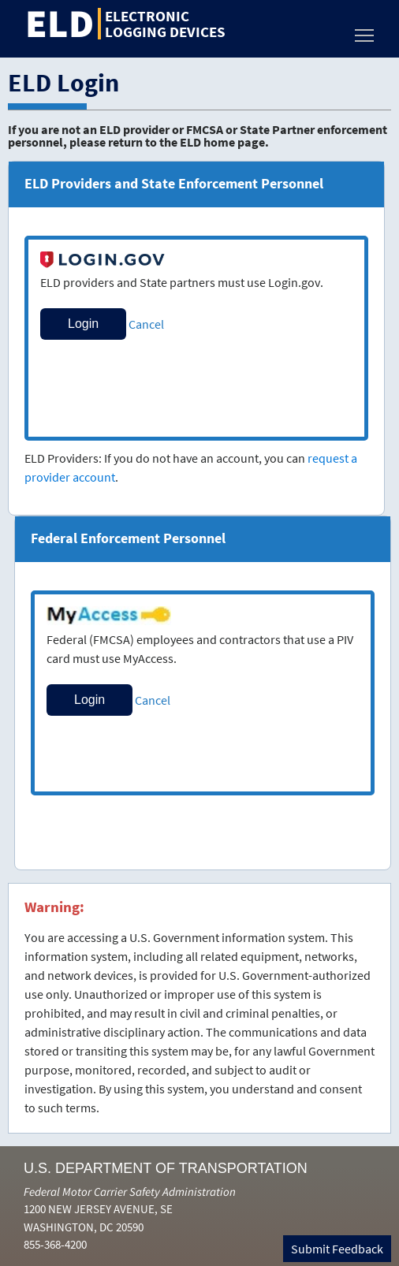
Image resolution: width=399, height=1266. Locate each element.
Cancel (146, 324)
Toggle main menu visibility (365, 31)
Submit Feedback (337, 1249)
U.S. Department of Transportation (166, 1168)
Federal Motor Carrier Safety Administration (130, 1191)
